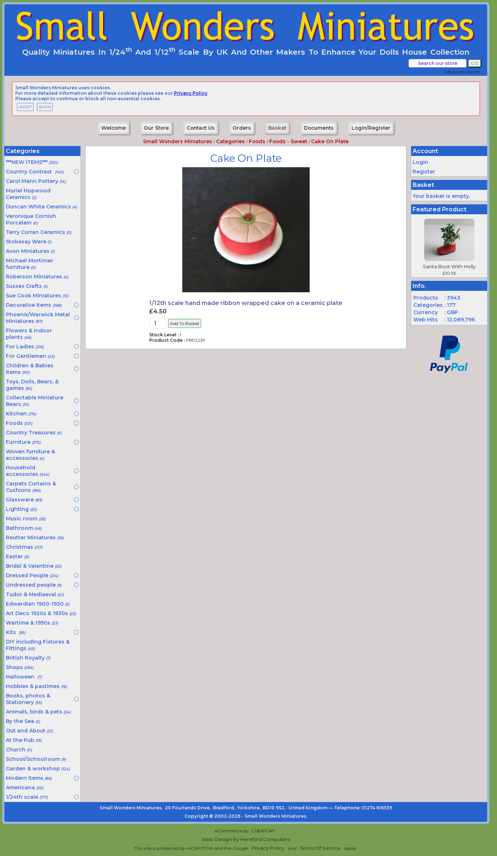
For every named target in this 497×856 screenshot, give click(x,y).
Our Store (156, 128)
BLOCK (45, 107)
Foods (257, 141)
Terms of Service (320, 848)
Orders (241, 128)
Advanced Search (462, 71)
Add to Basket (184, 323)
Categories (230, 141)
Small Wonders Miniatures (177, 141)
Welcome (113, 128)
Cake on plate (330, 141)
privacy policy (190, 93)
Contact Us (201, 128)
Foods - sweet (288, 141)
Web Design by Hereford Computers (246, 839)
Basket (277, 128)
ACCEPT (25, 107)
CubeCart (263, 830)
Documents (319, 128)
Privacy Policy (268, 848)
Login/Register (370, 128)
